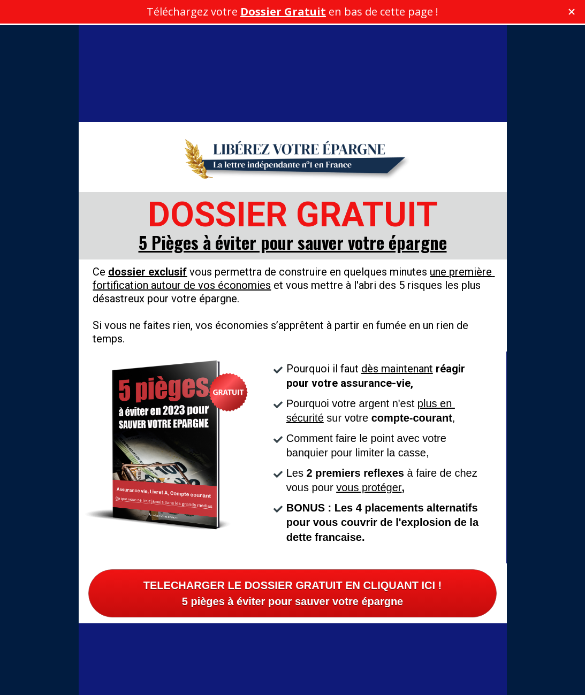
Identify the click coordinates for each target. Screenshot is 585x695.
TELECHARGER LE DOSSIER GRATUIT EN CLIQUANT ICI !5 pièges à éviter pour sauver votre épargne (292, 538)
